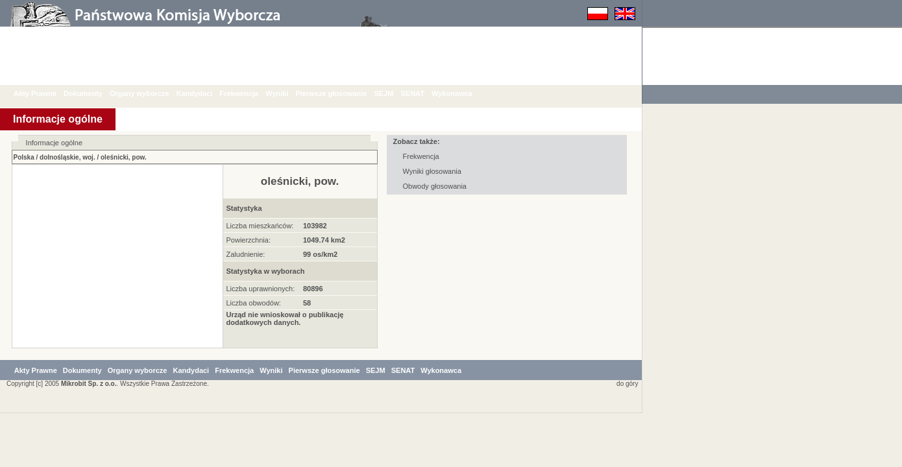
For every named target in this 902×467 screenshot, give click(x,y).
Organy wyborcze (149, 93)
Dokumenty (92, 93)
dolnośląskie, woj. (67, 157)
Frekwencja (248, 93)
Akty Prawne (44, 93)
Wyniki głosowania (432, 171)
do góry (625, 437)
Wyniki (286, 93)
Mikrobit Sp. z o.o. (89, 437)
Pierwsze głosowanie (340, 93)
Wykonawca (461, 93)
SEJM (394, 93)
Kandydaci (204, 93)
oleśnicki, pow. (124, 157)
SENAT (421, 93)
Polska (24, 157)
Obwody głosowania (435, 186)
